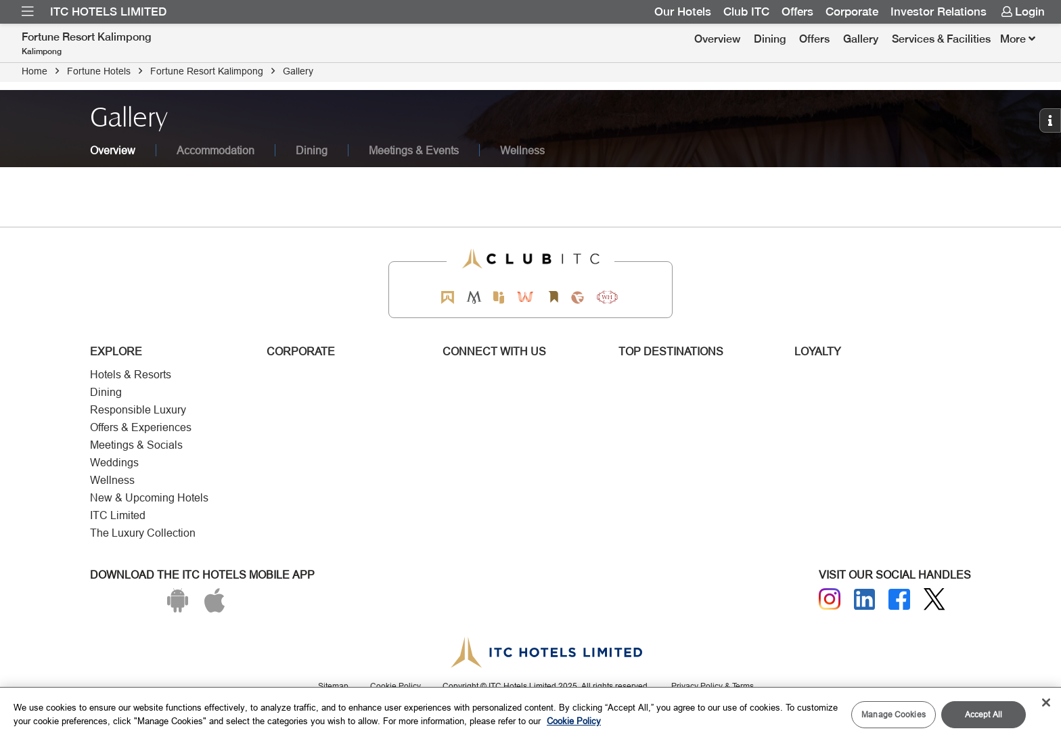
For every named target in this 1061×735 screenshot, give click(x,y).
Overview (717, 38)
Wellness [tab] (522, 150)
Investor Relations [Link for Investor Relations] (938, 11)
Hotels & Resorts (130, 374)
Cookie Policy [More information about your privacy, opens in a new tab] (574, 720)
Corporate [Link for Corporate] (852, 11)
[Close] (1046, 702)
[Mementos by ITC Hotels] (474, 297)
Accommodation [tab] (215, 150)
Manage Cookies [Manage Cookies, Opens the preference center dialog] (893, 714)
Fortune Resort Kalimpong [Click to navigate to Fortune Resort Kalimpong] (206, 71)
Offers (814, 38)
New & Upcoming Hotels (149, 498)
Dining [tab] (312, 150)
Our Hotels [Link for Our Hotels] (682, 11)
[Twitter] (934, 599)
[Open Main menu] (28, 11)
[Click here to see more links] (1018, 39)
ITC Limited (117, 515)
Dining (770, 38)
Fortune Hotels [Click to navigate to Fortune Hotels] (99, 71)
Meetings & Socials (136, 445)
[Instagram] (829, 599)
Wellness (112, 480)
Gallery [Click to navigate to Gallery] (298, 71)
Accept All (983, 714)
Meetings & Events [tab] (414, 150)
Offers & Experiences (140, 427)
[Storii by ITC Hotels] (553, 297)
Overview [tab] (112, 150)
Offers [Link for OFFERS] (797, 11)
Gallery (860, 38)
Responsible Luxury (138, 410)
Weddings (114, 462)
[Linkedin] (865, 599)
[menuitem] (28, 11)
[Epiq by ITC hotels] (498, 297)
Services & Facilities (941, 38)
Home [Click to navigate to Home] (34, 71)
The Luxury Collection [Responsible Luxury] (143, 533)
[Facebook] (899, 599)
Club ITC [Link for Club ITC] (746, 11)
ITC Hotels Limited (108, 11)
